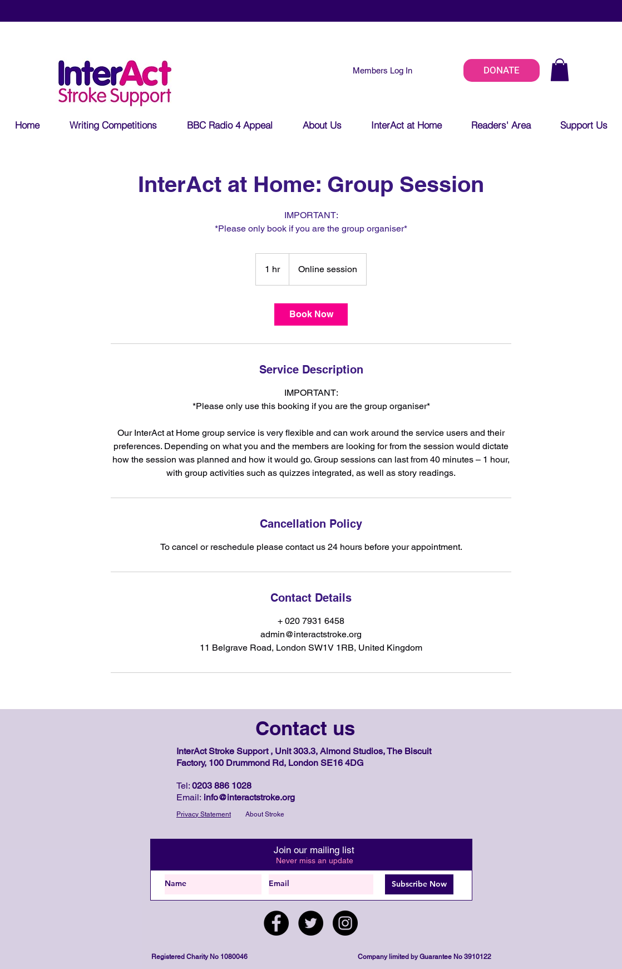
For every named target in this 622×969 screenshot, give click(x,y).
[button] (559, 69)
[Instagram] (345, 923)
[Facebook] (276, 923)
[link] (311, 314)
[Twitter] (310, 923)
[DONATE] (501, 70)
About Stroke (264, 814)
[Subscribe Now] (419, 884)
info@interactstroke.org (249, 797)
